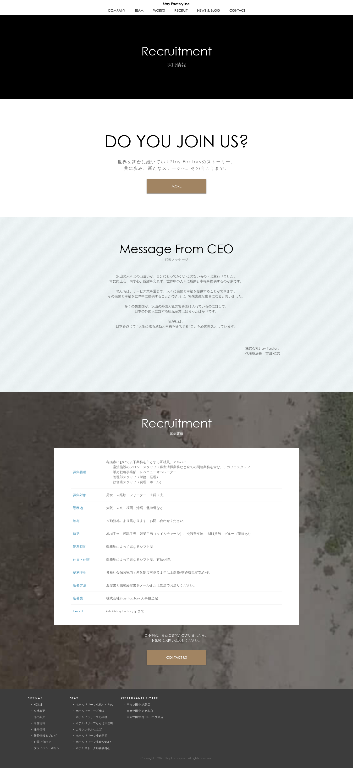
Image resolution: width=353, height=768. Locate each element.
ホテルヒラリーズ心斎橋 (91, 717)
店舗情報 (39, 723)
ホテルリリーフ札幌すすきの (94, 704)
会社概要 (39, 711)
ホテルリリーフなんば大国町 (94, 723)
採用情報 (39, 729)
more (176, 186)
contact (237, 10)
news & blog (208, 10)
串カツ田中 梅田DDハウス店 (145, 717)
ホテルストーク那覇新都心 (93, 748)
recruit (181, 10)
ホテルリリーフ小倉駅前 (91, 736)
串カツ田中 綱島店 (138, 704)
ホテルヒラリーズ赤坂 (90, 711)
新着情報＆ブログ (45, 736)
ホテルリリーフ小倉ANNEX (93, 742)
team (139, 10)
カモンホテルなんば (89, 729)
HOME (38, 704)
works (159, 10)
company (116, 10)
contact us (176, 657)
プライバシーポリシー (48, 748)
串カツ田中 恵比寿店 (140, 711)
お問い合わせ (42, 742)
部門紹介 (39, 717)
